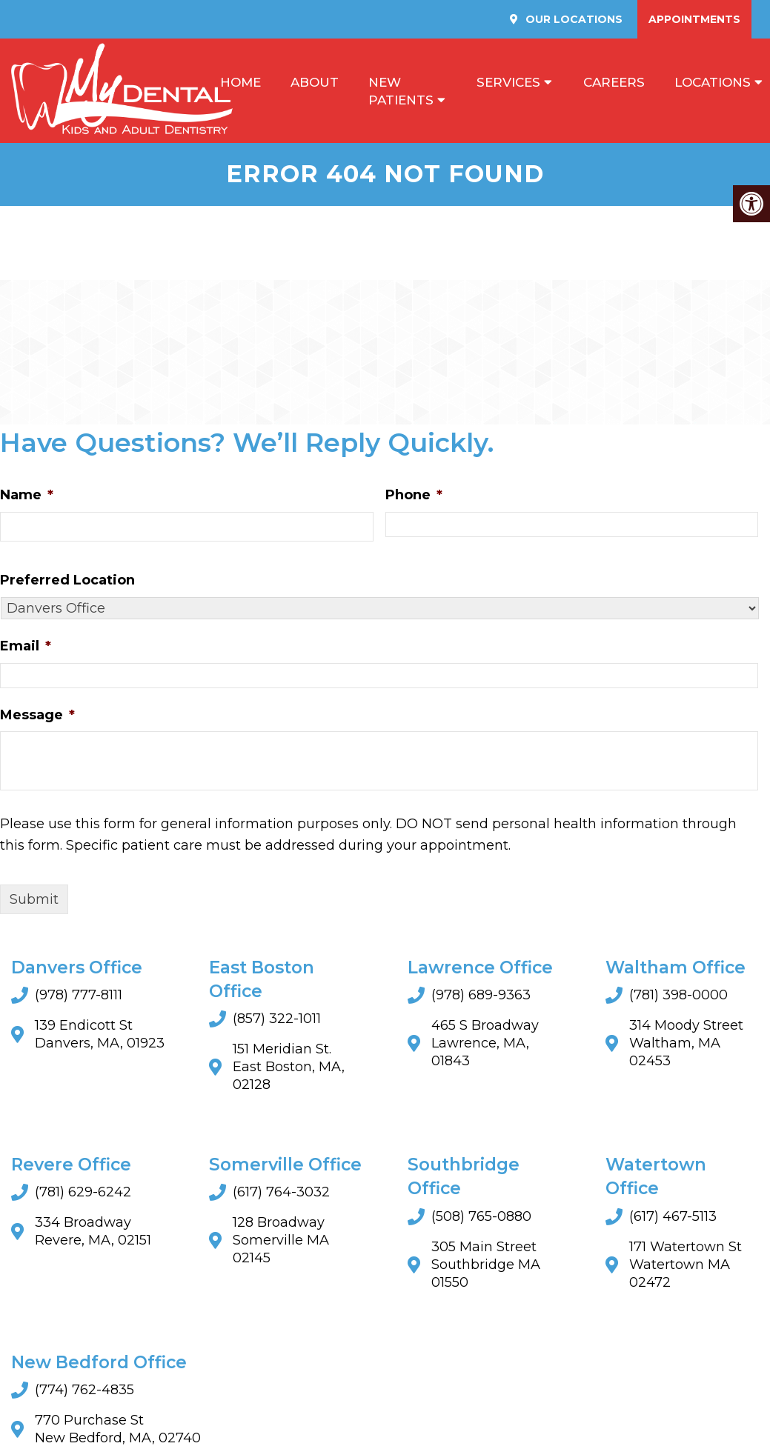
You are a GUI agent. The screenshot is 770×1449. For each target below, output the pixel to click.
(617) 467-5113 (673, 1216)
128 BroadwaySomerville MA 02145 (281, 1241)
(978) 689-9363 (481, 995)
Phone (413, 495)
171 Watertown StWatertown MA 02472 (685, 1264)
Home (240, 82)
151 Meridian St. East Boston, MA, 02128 (289, 1067)
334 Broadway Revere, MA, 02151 (93, 1232)
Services (508, 82)
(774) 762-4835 (84, 1389)
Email (25, 646)
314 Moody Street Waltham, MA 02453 (686, 1043)
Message (37, 715)
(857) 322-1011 (277, 1018)
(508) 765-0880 (481, 1216)
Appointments (694, 19)
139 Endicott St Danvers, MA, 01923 (100, 1034)
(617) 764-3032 (281, 1192)
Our (572, 19)
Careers (614, 82)
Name (26, 495)
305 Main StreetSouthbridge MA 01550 (485, 1264)
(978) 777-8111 (78, 995)
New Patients (401, 91)
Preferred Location (67, 580)
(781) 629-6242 (83, 1192)
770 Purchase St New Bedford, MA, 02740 (118, 1429)
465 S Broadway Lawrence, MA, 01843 (485, 1043)
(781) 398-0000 (678, 995)
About (315, 82)
